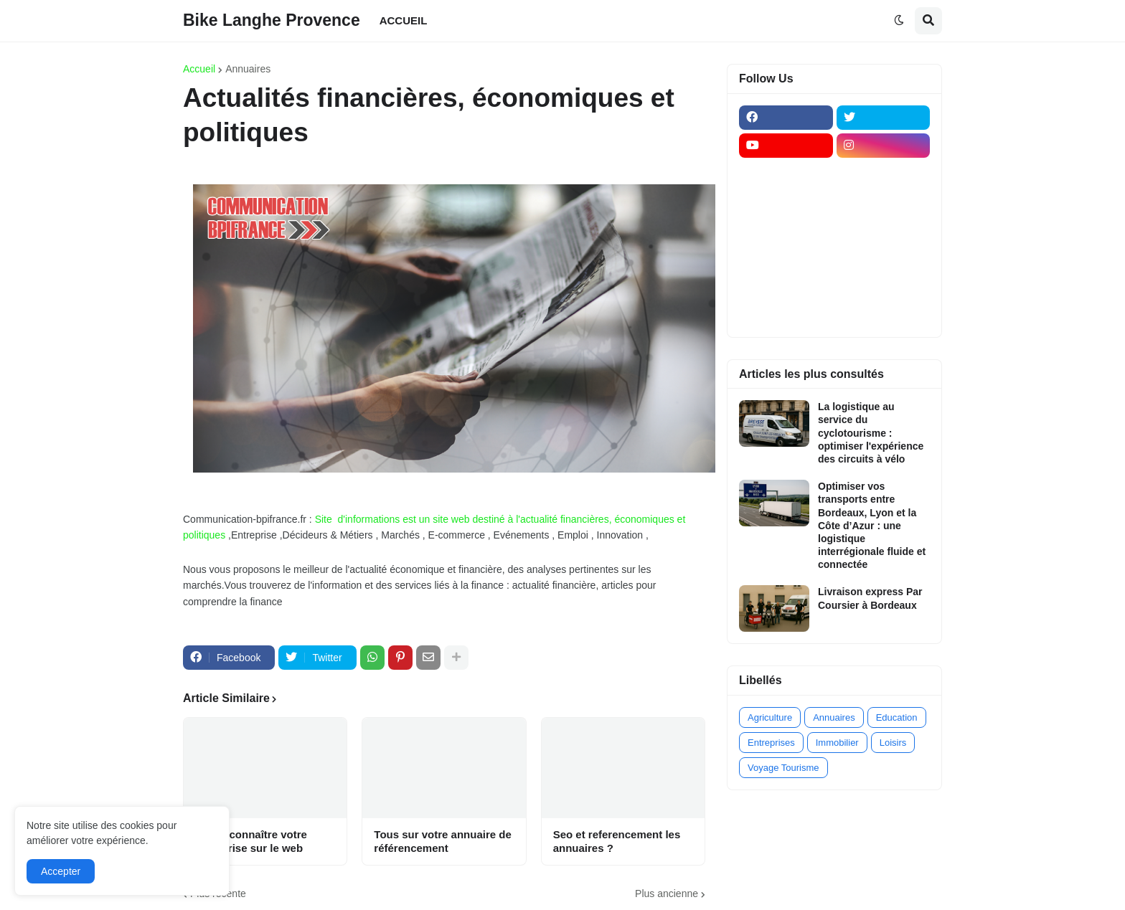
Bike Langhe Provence (271, 20)
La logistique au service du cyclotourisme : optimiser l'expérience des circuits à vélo (870, 433)
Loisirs (893, 742)
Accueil (199, 69)
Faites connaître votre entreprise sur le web (251, 841)
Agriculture (770, 717)
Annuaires (247, 69)
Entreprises (771, 742)
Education (897, 717)
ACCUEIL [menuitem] (404, 20)
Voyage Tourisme (783, 767)
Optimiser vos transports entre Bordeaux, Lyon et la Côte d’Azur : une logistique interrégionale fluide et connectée (872, 525)
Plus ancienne (666, 893)
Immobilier (837, 742)
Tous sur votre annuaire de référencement (442, 841)
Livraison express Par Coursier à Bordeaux (870, 598)
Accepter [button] (60, 871)
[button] (899, 20)
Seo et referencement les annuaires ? (617, 841)
